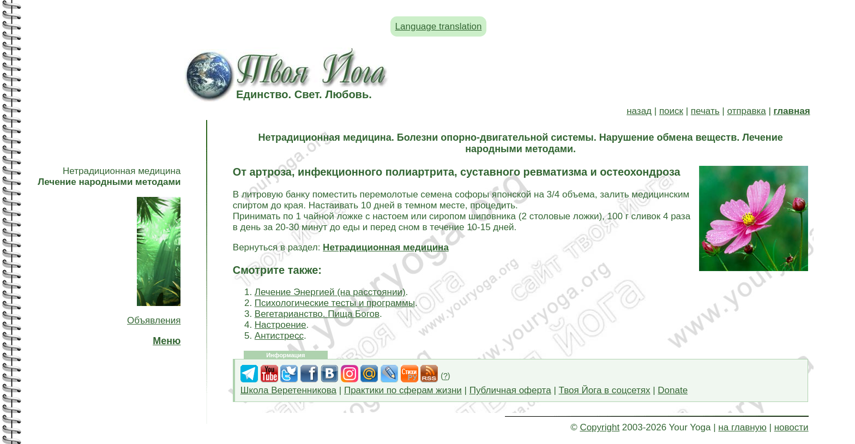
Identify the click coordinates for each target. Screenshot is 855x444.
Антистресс (279, 336)
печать (705, 111)
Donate (673, 390)
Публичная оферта (510, 390)
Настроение (280, 325)
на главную (742, 427)
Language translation (438, 26)
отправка (746, 111)
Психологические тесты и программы (335, 303)
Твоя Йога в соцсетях (605, 390)
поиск (671, 111)
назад (639, 111)
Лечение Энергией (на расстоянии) (330, 292)
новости (791, 427)
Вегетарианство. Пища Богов (317, 314)
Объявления (153, 320)
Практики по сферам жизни (403, 390)
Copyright (599, 427)
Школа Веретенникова (288, 390)
